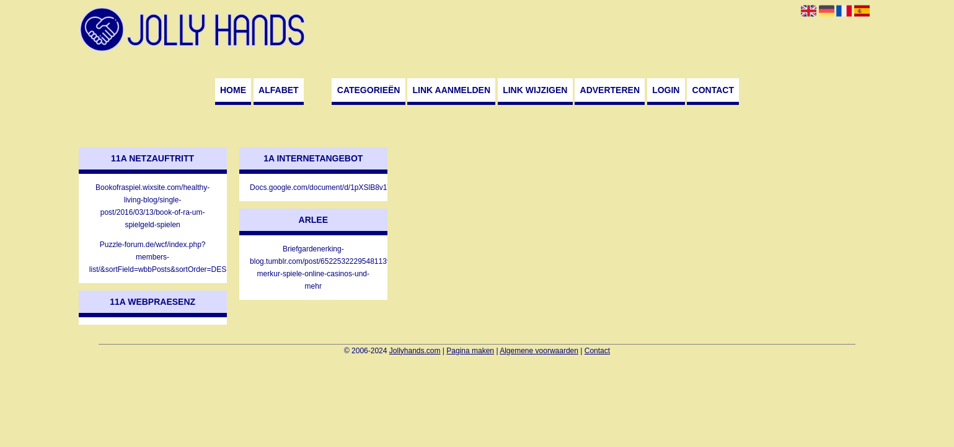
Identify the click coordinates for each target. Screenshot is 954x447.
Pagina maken (470, 350)
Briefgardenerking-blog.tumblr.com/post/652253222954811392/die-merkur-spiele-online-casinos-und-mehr (313, 268)
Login (665, 90)
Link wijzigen (535, 90)
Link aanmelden (451, 90)
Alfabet (278, 90)
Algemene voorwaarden (539, 350)
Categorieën (368, 90)
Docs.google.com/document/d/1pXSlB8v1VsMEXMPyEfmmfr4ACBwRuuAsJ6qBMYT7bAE (313, 187)
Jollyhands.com (415, 350)
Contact (713, 90)
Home (233, 90)
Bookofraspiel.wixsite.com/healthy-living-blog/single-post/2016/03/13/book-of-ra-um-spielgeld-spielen (152, 206)
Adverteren (610, 90)
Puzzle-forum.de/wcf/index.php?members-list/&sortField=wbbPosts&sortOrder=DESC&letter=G (152, 257)
